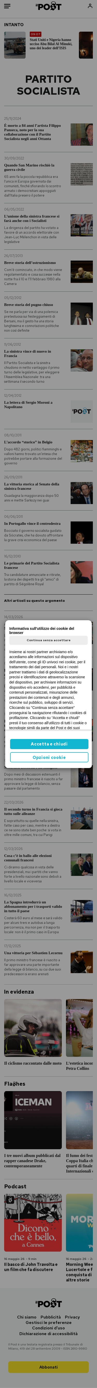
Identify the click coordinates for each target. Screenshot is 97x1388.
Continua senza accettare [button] (49, 640)
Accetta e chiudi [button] (49, 744)
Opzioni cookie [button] (49, 757)
